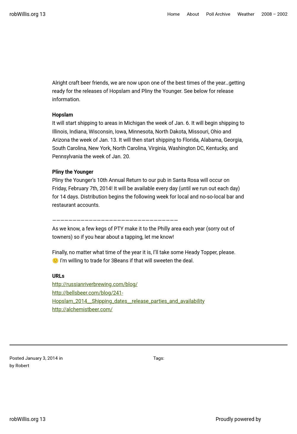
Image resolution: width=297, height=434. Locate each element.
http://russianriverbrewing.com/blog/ (95, 284)
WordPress (275, 419)
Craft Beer (74, 358)
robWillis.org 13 (27, 14)
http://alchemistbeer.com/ (82, 309)
